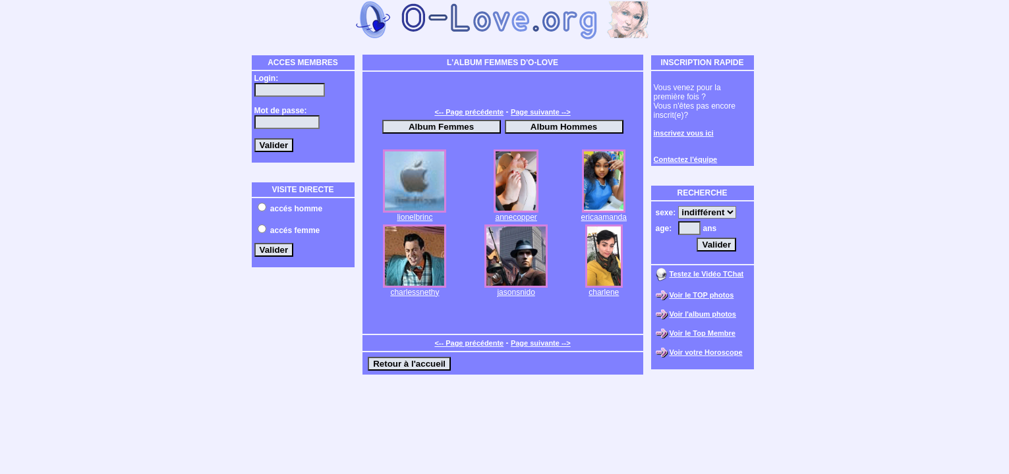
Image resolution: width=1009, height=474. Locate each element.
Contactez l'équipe (686, 159)
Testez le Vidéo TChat (707, 274)
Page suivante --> (541, 112)
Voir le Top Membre (702, 333)
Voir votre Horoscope (706, 352)
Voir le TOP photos (702, 295)
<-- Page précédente (469, 112)
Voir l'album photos (703, 314)
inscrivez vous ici (684, 133)
